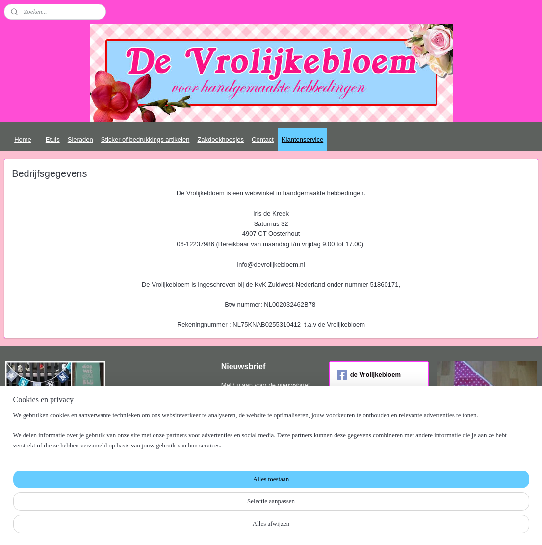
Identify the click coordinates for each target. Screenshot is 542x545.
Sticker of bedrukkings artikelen (145, 139)
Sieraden (80, 139)
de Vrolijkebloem (369, 375)
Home (22, 139)
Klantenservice (302, 139)
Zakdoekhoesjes (220, 139)
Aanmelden (245, 416)
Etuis (53, 139)
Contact (263, 139)
